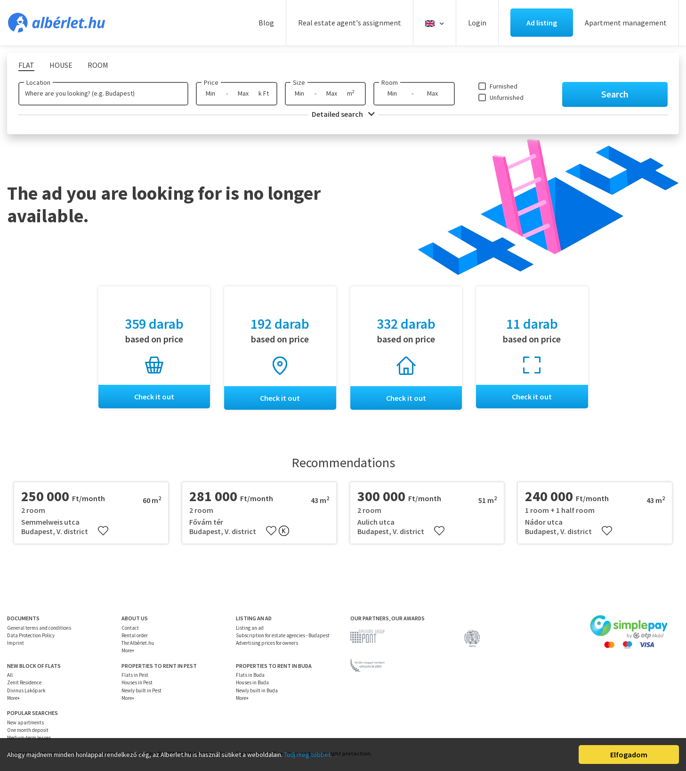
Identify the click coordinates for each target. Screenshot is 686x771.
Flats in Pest (134, 675)
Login (477, 22)
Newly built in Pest (141, 690)
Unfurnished (507, 97)
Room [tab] (98, 65)
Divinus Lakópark (26, 690)
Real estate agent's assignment (349, 22)
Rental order (134, 635)
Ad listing (541, 22)
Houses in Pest (137, 683)
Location (38, 82)
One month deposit (27, 730)
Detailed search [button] (343, 114)
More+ (127, 651)
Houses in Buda (252, 683)
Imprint (15, 643)
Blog (266, 22)
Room (389, 82)
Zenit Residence (24, 683)
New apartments (25, 722)
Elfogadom (628, 754)
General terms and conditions (39, 628)
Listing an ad (250, 628)
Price (211, 82)
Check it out (154, 396)
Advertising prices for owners (267, 643)
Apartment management (626, 22)
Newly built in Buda (257, 690)
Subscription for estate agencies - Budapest (283, 635)
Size (299, 82)
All (10, 675)
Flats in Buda (250, 675)
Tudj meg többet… (310, 754)
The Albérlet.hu (137, 643)
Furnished (503, 86)
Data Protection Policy (31, 635)
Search (615, 94)
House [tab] (61, 65)
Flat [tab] (26, 65)
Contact (130, 628)
